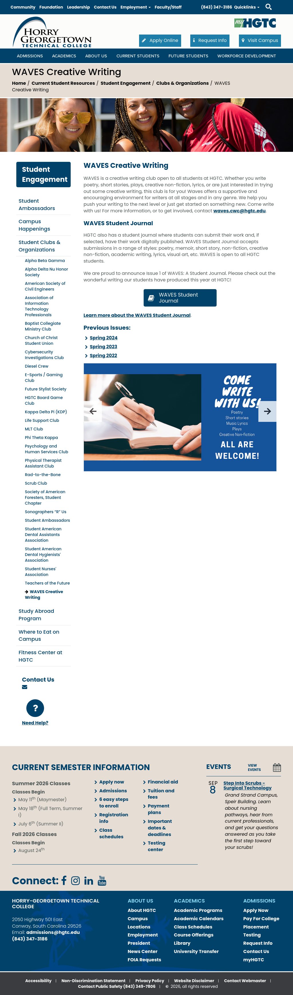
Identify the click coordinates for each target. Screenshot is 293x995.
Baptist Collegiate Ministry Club (43, 326)
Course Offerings (193, 935)
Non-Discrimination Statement (93, 981)
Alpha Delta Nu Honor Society (46, 272)
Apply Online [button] (160, 40)
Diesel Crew (36, 366)
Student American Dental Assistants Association (43, 534)
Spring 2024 (104, 338)
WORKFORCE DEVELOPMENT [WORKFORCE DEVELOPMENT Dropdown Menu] (246, 56)
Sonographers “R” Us (45, 512)
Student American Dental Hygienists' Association (43, 554)
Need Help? (35, 712)
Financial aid (163, 782)
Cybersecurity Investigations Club (44, 354)
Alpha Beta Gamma (45, 260)
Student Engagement (126, 83)
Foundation (51, 7)
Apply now (111, 782)
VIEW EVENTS (254, 767)
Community (23, 7)
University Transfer (196, 951)
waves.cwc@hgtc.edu (239, 211)
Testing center (156, 846)
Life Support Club (42, 420)
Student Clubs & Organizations (39, 246)
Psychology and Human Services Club (46, 449)
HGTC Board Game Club (44, 400)
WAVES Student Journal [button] (172, 297)
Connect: (35, 881)
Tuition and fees (161, 794)
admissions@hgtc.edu (53, 932)
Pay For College (261, 918)
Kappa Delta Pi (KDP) (46, 412)
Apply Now (255, 910)
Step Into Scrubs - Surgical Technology (247, 785)
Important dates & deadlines (160, 828)
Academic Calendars (199, 918)
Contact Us (105, 7)
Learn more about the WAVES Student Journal (137, 315)
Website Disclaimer (194, 981)
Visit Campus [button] (260, 40)
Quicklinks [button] (247, 7)
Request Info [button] (210, 40)
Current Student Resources (63, 83)
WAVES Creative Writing (44, 594)
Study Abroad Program (36, 614)
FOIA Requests (144, 959)
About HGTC (142, 910)
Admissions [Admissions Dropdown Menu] (30, 56)
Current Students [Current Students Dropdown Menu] (137, 56)
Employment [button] (135, 7)
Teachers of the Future (47, 583)
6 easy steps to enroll (113, 802)
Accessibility (38, 981)
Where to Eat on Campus (39, 635)
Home (19, 83)
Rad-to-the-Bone (43, 475)
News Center (142, 951)
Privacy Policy (149, 981)
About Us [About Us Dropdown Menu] (96, 56)
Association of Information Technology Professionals (39, 306)
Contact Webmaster (245, 981)
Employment (143, 935)
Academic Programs (198, 910)
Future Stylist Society (45, 389)
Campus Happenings (34, 225)
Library (182, 943)
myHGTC (253, 959)
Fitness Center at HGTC (40, 656)
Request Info (257, 943)
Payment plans (158, 809)
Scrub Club (36, 483)
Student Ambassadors (37, 204)
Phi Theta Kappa (41, 437)
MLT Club (34, 429)
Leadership (78, 7)
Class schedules (111, 833)
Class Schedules (193, 927)
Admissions (113, 790)
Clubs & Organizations (182, 83)
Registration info (113, 818)
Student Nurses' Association (40, 571)
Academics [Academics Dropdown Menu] (64, 56)
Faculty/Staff (168, 7)
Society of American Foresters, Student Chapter (45, 497)
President (139, 943)
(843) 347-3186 (216, 7)
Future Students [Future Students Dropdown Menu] (188, 56)
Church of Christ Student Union (41, 340)
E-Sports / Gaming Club (44, 377)
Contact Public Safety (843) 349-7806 (117, 986)
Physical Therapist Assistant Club (43, 463)
